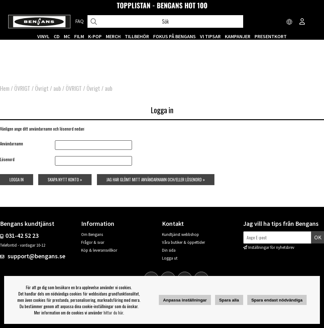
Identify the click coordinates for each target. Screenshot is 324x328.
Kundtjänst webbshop (180, 234)
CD (57, 36)
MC (67, 36)
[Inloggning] (302, 22)
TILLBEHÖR (137, 36)
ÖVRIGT (22, 88)
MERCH (113, 36)
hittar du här (113, 312)
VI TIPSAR (210, 36)
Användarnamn (11, 143)
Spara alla (229, 300)
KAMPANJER (237, 36)
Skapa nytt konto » (65, 179)
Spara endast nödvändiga (277, 300)
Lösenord (7, 159)
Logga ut (169, 258)
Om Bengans (92, 234)
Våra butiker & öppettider (183, 242)
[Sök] (165, 21)
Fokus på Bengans (174, 36)
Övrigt (42, 88)
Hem (4, 88)
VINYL (43, 36)
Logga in (16, 179)
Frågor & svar (92, 242)
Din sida (169, 250)
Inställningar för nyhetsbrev (271, 247)
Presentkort (271, 36)
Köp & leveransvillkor (99, 250)
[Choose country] (289, 22)
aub (57, 88)
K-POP (95, 36)
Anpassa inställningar (185, 300)
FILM (79, 36)
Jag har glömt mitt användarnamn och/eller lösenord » (155, 179)
